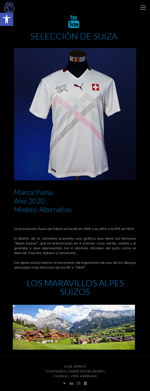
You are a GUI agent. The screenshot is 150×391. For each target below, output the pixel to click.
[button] (6, 19)
